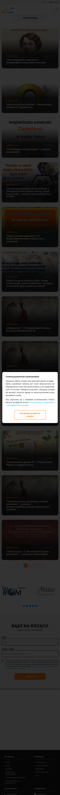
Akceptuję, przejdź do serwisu (30, 415)
